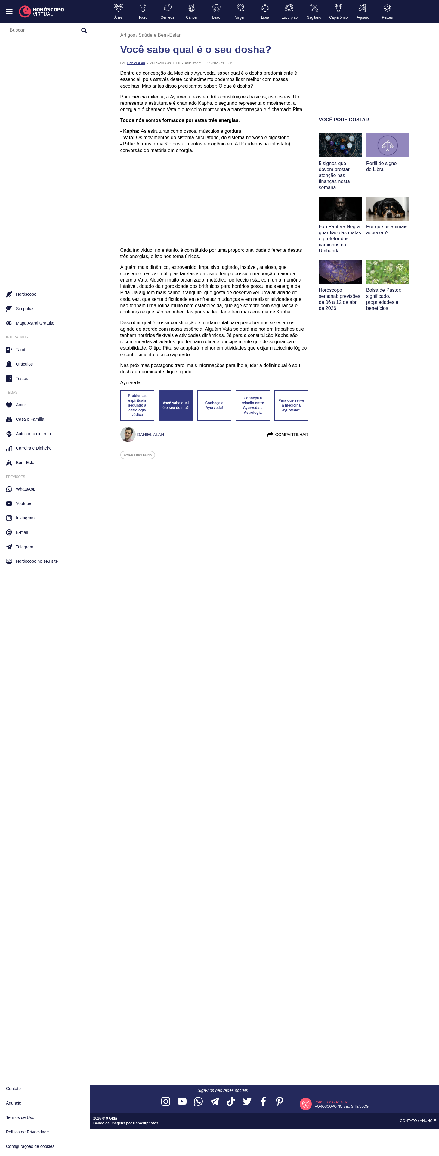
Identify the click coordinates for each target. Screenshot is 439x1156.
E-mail (17, 532)
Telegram (19, 547)
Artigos (127, 35)
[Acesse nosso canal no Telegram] (214, 1102)
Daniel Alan (136, 63)
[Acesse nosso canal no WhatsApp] (198, 1102)
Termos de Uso (20, 1117)
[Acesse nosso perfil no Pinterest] (279, 1102)
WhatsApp (21, 489)
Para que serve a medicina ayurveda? (291, 405)
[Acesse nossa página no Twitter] (247, 1102)
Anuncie (13, 1103)
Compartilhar (287, 434)
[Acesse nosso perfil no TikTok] (231, 1102)
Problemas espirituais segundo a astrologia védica (137, 405)
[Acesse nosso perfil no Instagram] (166, 1102)
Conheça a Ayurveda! (214, 405)
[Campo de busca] (42, 31)
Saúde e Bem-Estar (159, 35)
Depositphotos (145, 1123)
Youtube (18, 503)
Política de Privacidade (27, 1132)
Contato (13, 1088)
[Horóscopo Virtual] (42, 11)
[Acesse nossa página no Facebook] (263, 1102)
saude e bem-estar (138, 454)
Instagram (20, 518)
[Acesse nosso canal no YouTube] (182, 1102)
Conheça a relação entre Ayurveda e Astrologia (253, 405)
